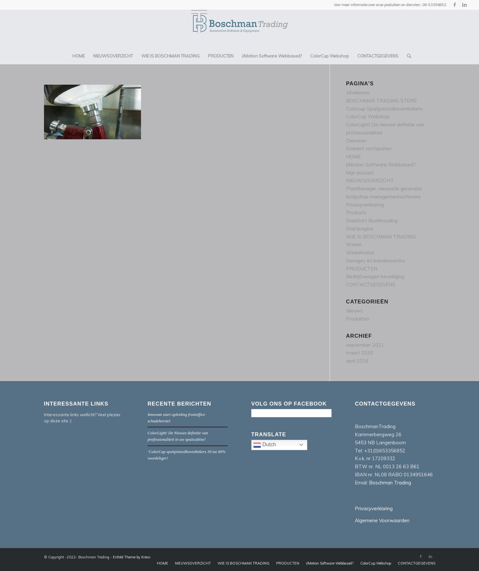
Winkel (353, 244)
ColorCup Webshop (368, 116)
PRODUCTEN (361, 269)
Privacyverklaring (365, 205)
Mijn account (360, 173)
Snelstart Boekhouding (371, 220)
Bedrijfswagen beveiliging (375, 276)
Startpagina (359, 229)
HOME (353, 156)
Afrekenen (357, 93)
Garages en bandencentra (375, 261)
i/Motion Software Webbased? (381, 165)
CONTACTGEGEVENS (371, 284)
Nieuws (354, 311)
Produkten (357, 319)
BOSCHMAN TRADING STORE (381, 101)
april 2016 (357, 361)
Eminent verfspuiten (368, 148)
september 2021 (365, 345)
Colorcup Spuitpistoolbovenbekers (384, 109)
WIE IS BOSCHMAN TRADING (381, 237)
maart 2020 (359, 353)
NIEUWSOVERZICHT (370, 180)
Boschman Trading (390, 483)
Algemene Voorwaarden (382, 520)
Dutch (280, 445)
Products (356, 212)
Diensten (356, 141)
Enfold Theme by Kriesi (131, 557)
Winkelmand (360, 252)
